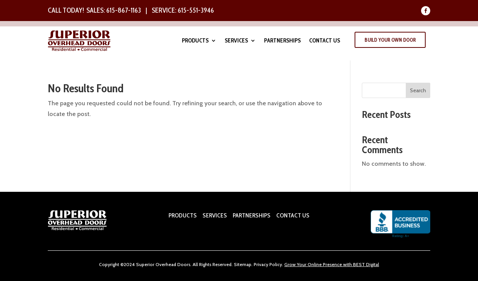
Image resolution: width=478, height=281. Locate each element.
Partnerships (282, 41)
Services (236, 41)
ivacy (263, 264)
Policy (275, 264)
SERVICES (215, 215)
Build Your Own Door (390, 40)
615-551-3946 (196, 10)
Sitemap (242, 264)
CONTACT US (292, 215)
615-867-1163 (123, 10)
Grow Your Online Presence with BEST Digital (331, 264)
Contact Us (324, 41)
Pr (256, 264)
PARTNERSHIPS (251, 215)
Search (418, 90)
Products (195, 41)
